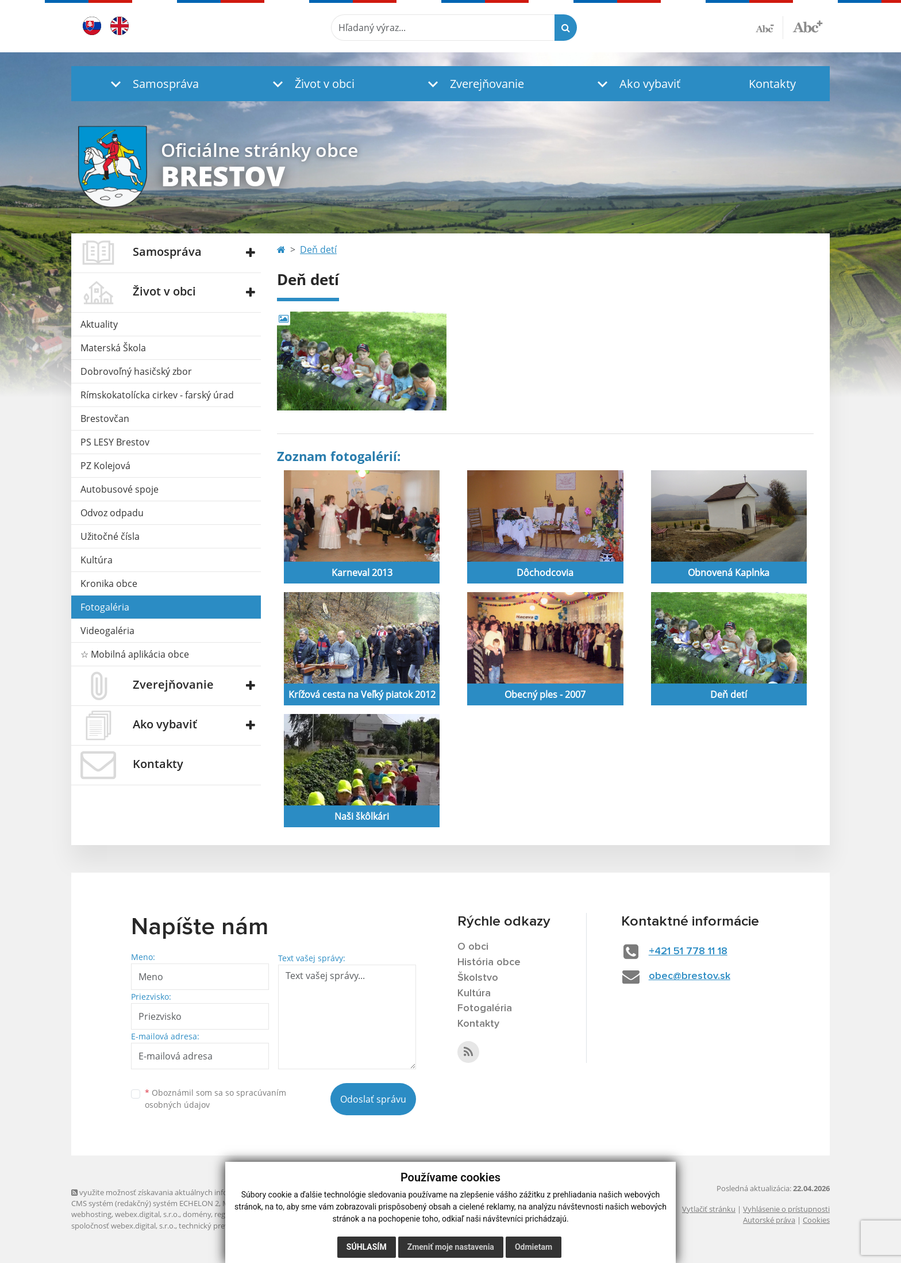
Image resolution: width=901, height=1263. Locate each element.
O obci (472, 947)
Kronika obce (108, 583)
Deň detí (318, 249)
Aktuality (99, 324)
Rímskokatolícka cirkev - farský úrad (157, 395)
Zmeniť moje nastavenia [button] (450, 1247)
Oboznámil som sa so (215, 1098)
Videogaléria (107, 630)
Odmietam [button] (533, 1247)
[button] (152, 83)
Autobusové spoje (119, 489)
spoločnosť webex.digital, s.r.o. (123, 1225)
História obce (489, 962)
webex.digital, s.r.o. (147, 1214)
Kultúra (96, 560)
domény (197, 1214)
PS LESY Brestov (114, 442)
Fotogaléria (104, 607)
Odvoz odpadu (112, 512)
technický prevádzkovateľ (222, 1225)
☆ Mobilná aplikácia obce (134, 654)
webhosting (91, 1214)
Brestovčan (104, 418)
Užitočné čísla (110, 536)
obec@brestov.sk (689, 976)
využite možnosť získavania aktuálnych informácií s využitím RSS (185, 1192)
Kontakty (772, 83)
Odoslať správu (373, 1099)
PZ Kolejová (105, 465)
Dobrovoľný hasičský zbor (136, 371)
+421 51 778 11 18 (688, 951)
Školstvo (477, 978)
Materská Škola (113, 347)
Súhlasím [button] (366, 1247)
